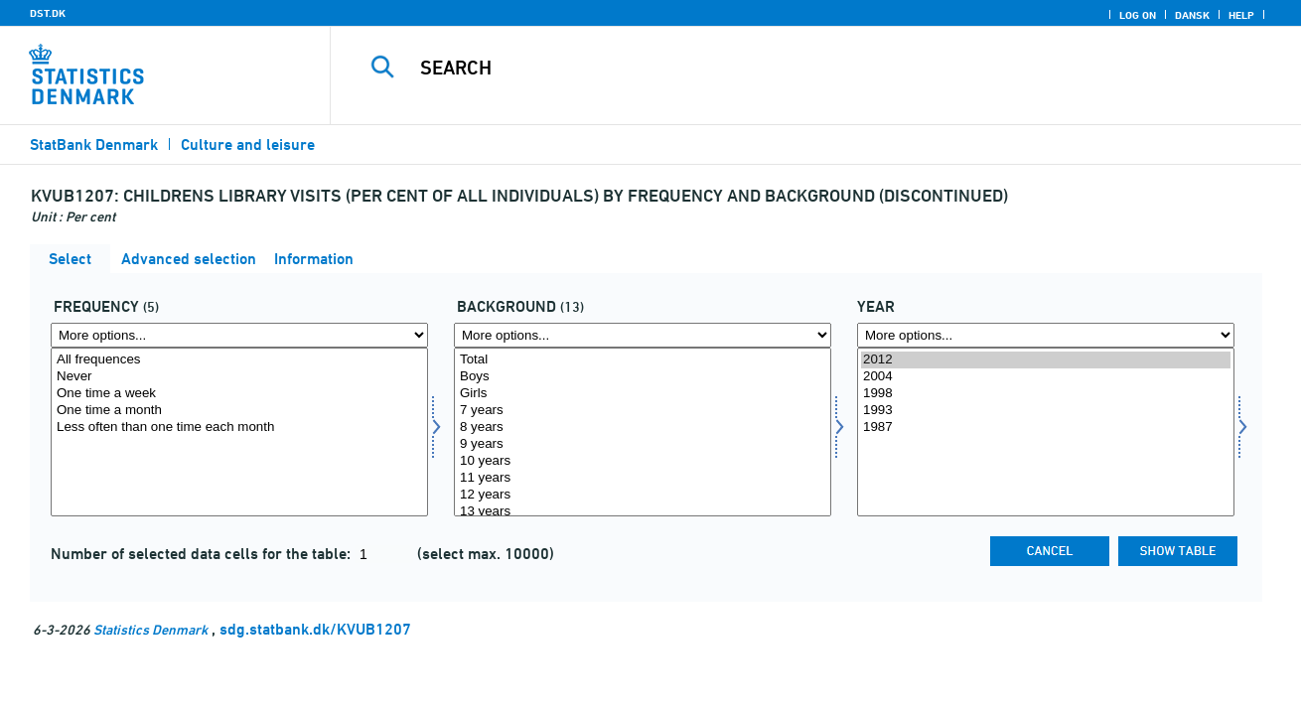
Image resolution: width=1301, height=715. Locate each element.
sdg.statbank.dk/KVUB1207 (315, 629)
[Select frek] (239, 432)
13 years (642, 511)
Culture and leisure (248, 144)
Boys (642, 376)
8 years (642, 427)
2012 (1045, 360)
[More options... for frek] (239, 335)
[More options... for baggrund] (642, 335)
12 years (642, 495)
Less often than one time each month (239, 427)
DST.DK (48, 13)
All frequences (239, 360)
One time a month (239, 410)
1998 (1045, 393)
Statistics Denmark (150, 629)
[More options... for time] (1045, 335)
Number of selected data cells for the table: (203, 553)
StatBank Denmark (94, 144)
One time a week (239, 393)
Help (1241, 15)
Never (239, 376)
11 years (642, 478)
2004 (1045, 376)
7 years (642, 410)
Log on (1137, 15)
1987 (1045, 427)
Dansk (1192, 15)
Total (642, 360)
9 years (642, 444)
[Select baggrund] (642, 432)
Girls (642, 393)
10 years (642, 461)
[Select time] (1045, 432)
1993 (1045, 410)
